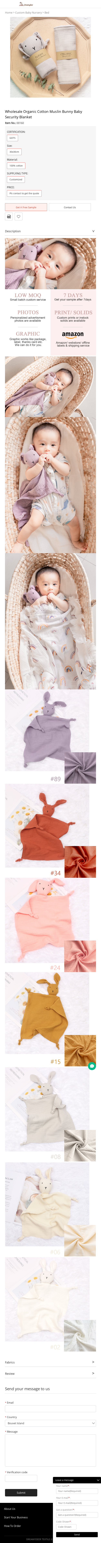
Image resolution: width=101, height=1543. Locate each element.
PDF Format (9, 216)
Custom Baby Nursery (28, 12)
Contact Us (70, 207)
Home (8, 12)
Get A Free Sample (26, 207)
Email (9, 1402)
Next (91, 57)
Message (11, 1431)
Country (11, 1417)
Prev (9, 57)
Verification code (16, 1472)
